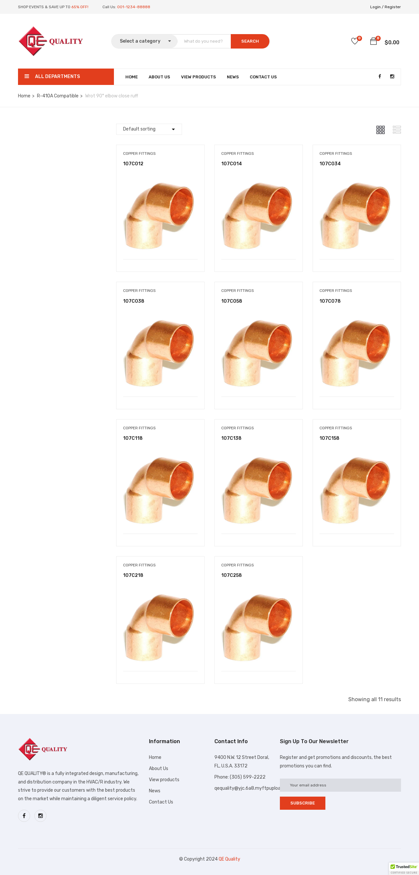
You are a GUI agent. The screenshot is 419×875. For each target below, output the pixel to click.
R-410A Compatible (58, 96)
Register (393, 7)
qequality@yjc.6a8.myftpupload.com (254, 788)
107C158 (329, 438)
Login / (377, 7)
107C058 (231, 301)
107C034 (330, 164)
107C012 (133, 164)
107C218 (133, 575)
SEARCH (250, 41)
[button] (373, 42)
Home (131, 76)
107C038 (133, 301)
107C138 (231, 438)
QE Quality (229, 859)
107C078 (330, 301)
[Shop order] (149, 129)
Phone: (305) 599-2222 (239, 777)
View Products (198, 76)
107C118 (133, 438)
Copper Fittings (139, 153)
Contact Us (263, 76)
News (233, 76)
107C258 (231, 575)
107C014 (231, 164)
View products (164, 780)
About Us (159, 76)
